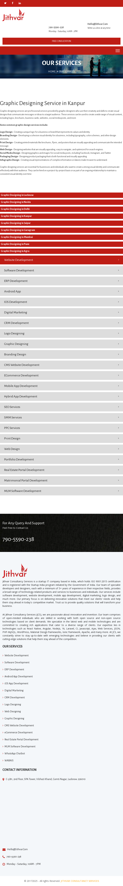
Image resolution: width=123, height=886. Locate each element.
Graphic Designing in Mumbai (17, 237)
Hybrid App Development (20, 396)
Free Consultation (61, 41)
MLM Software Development (22, 491)
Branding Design (15, 354)
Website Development (18, 260)
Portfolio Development (19, 459)
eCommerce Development (21, 375)
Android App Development (18, 676)
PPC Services (12, 428)
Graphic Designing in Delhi (15, 209)
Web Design (12, 449)
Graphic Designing (16, 344)
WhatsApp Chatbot (14, 753)
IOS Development (15, 302)
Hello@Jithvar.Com (98, 24)
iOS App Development (16, 683)
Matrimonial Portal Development (25, 480)
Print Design (12, 438)
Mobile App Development (21, 386)
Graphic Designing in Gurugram (18, 230)
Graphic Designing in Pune (15, 244)
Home (52, 71)
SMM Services (13, 417)
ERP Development (16, 281)
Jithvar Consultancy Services (80, 880)
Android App (12, 291)
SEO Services (12, 407)
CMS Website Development (21, 365)
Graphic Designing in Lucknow (17, 195)
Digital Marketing (15, 312)
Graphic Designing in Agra (15, 251)
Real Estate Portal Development (24, 470)
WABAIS (9, 760)
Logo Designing (14, 333)
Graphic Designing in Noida (16, 202)
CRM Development (16, 323)
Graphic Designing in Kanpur (16, 216)
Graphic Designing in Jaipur (16, 223)
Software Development (19, 270)
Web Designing (12, 711)
